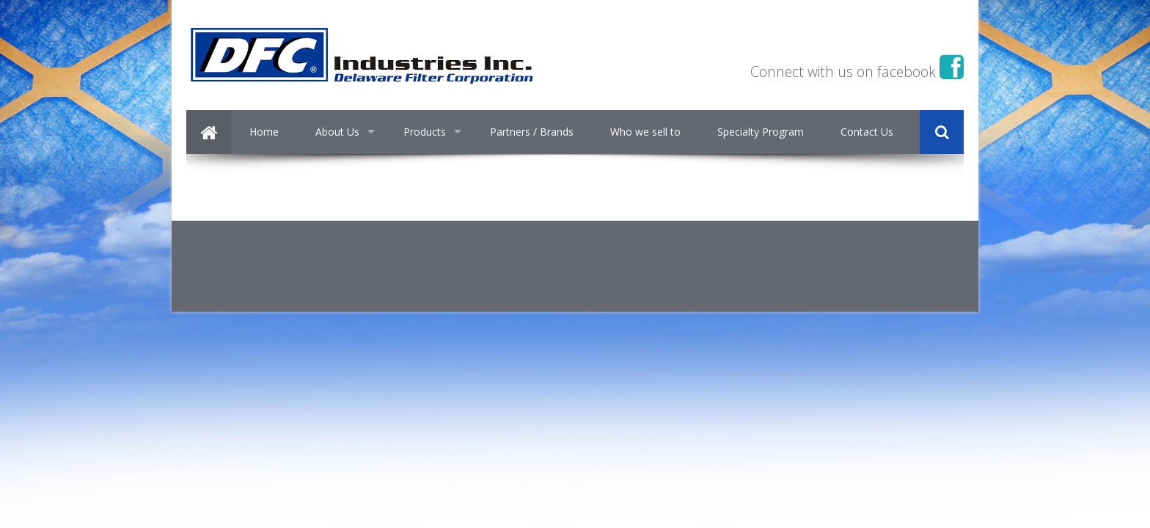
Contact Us (866, 132)
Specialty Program (760, 132)
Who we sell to (645, 132)
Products (424, 132)
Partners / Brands (532, 132)
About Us (337, 132)
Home (264, 132)
